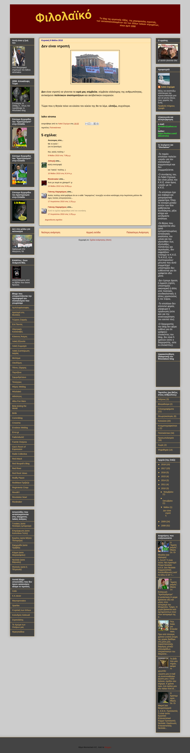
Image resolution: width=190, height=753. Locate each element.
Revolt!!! (16, 492)
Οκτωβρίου (168, 501)
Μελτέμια (16, 358)
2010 (163, 488)
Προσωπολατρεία (166, 438)
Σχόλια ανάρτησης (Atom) (100, 240)
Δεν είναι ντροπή (167, 513)
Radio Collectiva (19, 454)
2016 (163, 472)
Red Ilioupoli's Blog (21, 463)
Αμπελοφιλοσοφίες (20, 307)
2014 (163, 480)
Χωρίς (161, 445)
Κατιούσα (162, 421)
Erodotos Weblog (20, 427)
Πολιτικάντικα (55, 127)
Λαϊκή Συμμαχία (19, 346)
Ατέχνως (162, 399)
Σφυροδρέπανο (19, 377)
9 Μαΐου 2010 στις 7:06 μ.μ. (59, 155)
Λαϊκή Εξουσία (18, 341)
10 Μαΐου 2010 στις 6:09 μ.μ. (60, 186)
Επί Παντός (17, 324)
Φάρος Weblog (19, 387)
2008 (163, 525)
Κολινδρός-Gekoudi (21, 615)
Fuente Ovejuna (19, 442)
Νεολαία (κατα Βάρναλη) (18, 561)
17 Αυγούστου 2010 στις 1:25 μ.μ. (62, 201)
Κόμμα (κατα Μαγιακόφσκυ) (18, 553)
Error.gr (15, 432)
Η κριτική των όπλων (21, 610)
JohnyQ (51, 161)
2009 (163, 521)
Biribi (14, 413)
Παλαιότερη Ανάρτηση (138, 232)
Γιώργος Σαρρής (19, 320)
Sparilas (16, 605)
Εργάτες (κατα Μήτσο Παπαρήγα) (22, 539)
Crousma (16, 423)
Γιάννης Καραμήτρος (57, 192)
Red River (16, 468)
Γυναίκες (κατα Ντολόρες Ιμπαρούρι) (21, 524)
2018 (163, 464)
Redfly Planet (18, 478)
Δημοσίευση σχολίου (53, 220)
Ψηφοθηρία (163, 450)
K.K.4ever (16, 596)
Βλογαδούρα (163, 404)
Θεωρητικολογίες (165, 416)
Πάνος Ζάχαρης (19, 367)
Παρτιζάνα (16, 372)
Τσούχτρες (17, 382)
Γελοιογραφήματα (166, 409)
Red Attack (17, 459)
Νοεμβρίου (168, 492)
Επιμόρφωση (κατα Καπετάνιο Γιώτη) (21, 532)
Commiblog (17, 418)
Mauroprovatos (19, 601)
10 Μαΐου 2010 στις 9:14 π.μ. (60, 173)
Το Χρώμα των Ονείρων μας (18, 625)
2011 (163, 484)
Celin (14, 591)
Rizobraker (17, 502)
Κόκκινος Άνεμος (19, 336)
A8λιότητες (17, 396)
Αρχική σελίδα (93, 232)
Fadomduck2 (18, 437)
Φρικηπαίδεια (18, 632)
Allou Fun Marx (19, 401)
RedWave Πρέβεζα (20, 483)
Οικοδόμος (17, 363)
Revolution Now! (19, 497)
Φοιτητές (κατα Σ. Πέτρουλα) (20, 568)
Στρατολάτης (17, 620)
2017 (163, 468)
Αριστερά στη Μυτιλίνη (18, 313)
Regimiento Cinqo (20, 487)
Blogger (108, 747)
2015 (163, 476)
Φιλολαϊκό (16, 391)
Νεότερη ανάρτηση (50, 232)
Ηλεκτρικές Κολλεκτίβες (17, 330)
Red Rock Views (19, 473)
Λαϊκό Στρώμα (168, 87)
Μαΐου (167, 507)
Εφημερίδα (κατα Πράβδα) (19, 546)
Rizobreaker (53, 179)
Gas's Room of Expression (19, 448)
